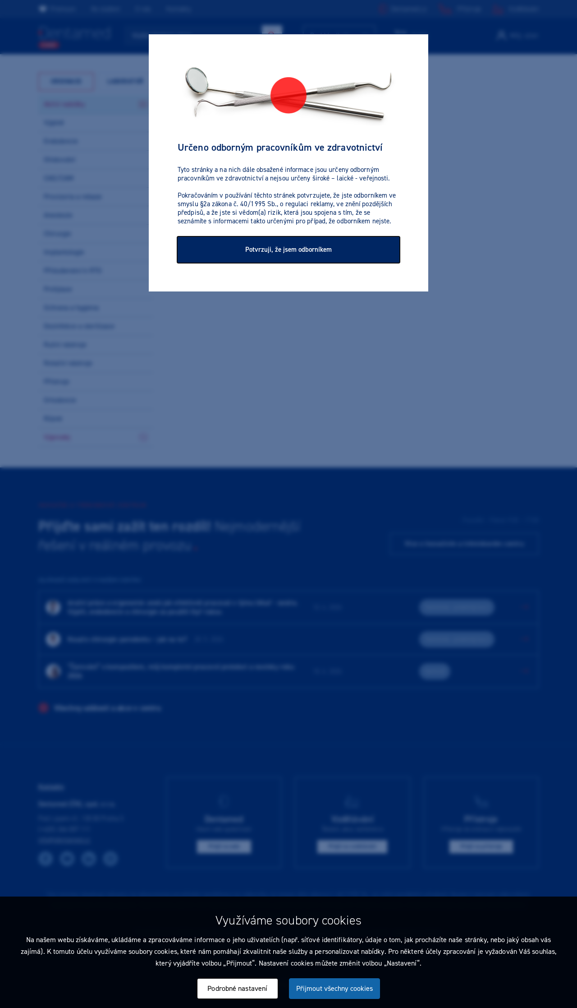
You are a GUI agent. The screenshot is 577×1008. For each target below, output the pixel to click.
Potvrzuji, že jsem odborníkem (288, 249)
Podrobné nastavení (237, 988)
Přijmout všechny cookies (334, 988)
